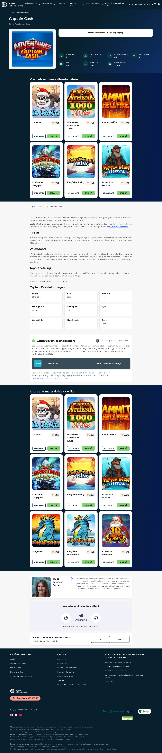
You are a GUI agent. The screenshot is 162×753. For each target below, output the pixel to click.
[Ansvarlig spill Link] (32, 667)
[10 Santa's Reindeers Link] (116, 530)
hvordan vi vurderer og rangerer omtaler (50, 378)
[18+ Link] (104, 712)
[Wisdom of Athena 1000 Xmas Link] (81, 101)
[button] (155, 4)
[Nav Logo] (11, 4)
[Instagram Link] (20, 715)
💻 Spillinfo (36, 207)
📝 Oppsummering (54, 207)
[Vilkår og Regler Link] (32, 654)
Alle (18, 12)
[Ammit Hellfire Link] (116, 101)
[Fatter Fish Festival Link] (116, 161)
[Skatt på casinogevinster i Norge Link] (127, 666)
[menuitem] (32, 4)
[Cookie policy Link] (32, 659)
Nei (120, 639)
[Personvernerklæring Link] (32, 663)
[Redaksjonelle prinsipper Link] (79, 667)
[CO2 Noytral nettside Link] (144, 712)
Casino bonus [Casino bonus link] (73, 4)
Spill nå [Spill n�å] (53, 562)
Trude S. (106, 341)
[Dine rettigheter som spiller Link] (32, 676)
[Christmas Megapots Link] (46, 161)
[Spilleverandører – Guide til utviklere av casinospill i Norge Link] (127, 676)
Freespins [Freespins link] (61, 4)
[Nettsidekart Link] (127, 682)
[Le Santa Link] (46, 101)
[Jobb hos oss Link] (79, 680)
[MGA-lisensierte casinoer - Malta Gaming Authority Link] (127, 656)
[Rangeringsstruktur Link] (79, 676)
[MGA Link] (130, 712)
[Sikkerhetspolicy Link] (32, 672)
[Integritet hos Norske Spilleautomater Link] (79, 685)
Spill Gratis (39, 136)
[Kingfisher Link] (46, 530)
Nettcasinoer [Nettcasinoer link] (47, 4)
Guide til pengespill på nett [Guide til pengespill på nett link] (114, 4)
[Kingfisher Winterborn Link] (81, 530)
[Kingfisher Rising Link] (81, 161)
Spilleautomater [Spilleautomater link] (31, 4)
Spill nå (53, 136)
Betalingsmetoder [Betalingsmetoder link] (93, 4)
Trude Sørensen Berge (22, 24)
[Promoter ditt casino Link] (79, 672)
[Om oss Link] (79, 654)
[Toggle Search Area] (159, 4)
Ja (100, 639)
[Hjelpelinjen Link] (116, 712)
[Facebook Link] (16, 715)
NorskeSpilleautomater (118, 227)
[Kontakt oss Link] (79, 663)
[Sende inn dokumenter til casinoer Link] (127, 662)
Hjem (13, 12)
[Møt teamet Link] (79, 659)
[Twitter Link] (11, 715)
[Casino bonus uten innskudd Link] (127, 671)
